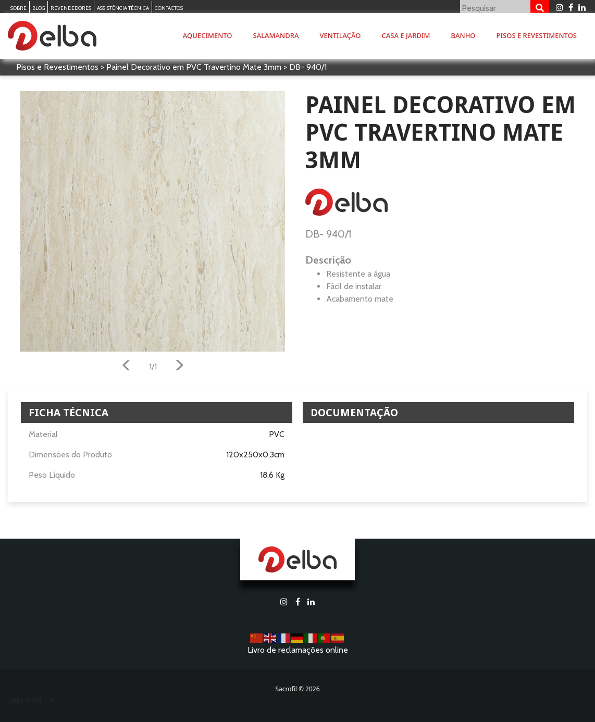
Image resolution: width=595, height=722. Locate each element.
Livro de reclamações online (297, 650)
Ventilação (340, 35)
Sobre (18, 8)
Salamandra (276, 35)
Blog (38, 8)
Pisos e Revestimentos (537, 35)
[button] (125, 367)
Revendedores (71, 8)
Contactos (169, 8)
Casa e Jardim (406, 35)
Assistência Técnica (123, 8)
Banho (463, 35)
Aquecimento (207, 35)
